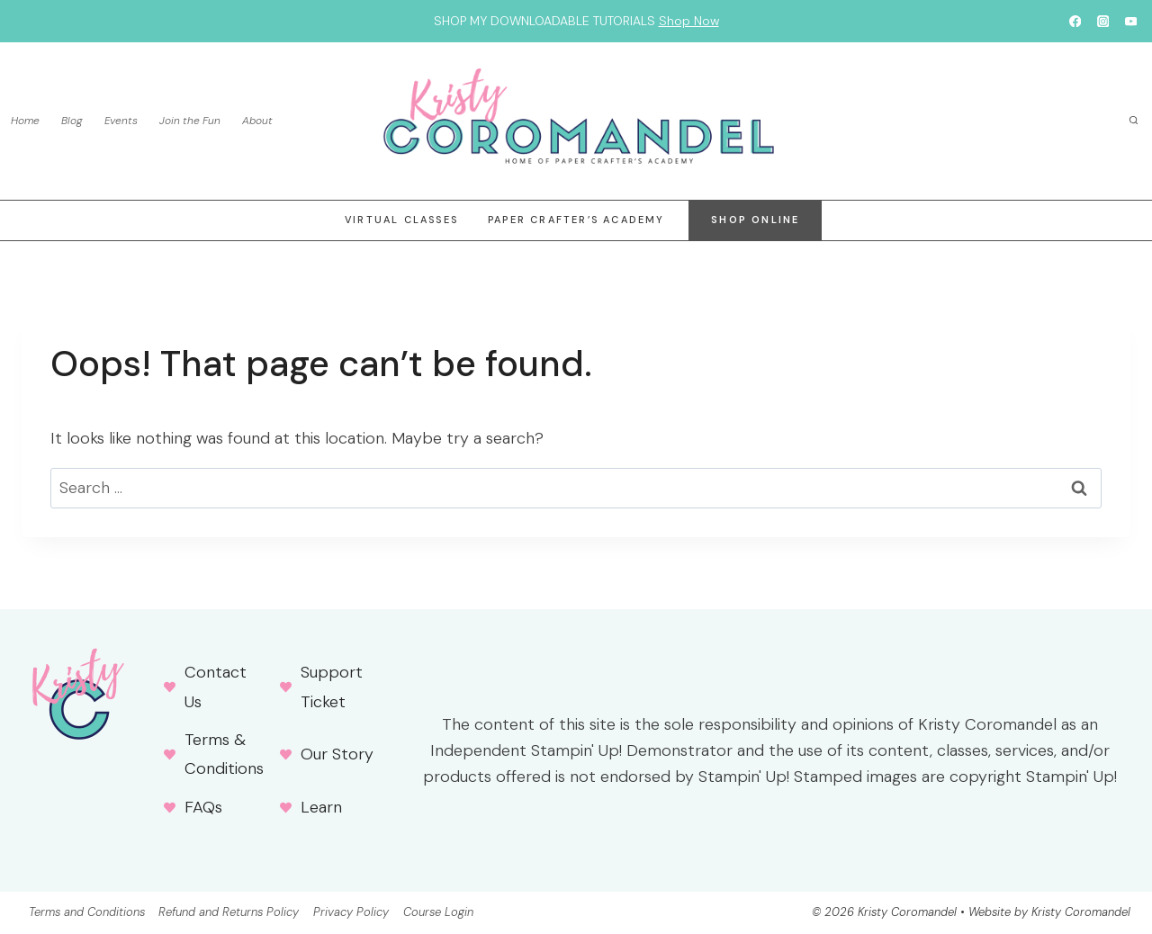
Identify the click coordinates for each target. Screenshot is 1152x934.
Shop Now (689, 21)
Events (121, 120)
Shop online (755, 219)
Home (25, 120)
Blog (72, 120)
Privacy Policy (351, 912)
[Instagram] (1103, 21)
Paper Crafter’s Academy (576, 219)
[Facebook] (1075, 21)
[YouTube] (1131, 21)
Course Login (438, 912)
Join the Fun (189, 120)
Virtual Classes (401, 219)
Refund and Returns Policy (228, 912)
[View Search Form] (1133, 121)
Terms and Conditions (87, 912)
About (257, 120)
